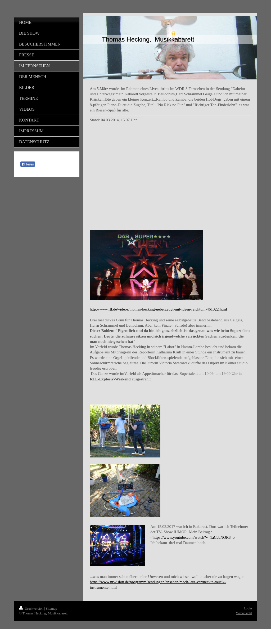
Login (248, 608)
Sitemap (51, 608)
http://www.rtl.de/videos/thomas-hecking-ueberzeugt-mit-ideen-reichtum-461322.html (158, 309)
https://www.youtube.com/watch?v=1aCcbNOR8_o (194, 537)
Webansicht (244, 613)
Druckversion (31, 608)
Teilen (27, 164)
